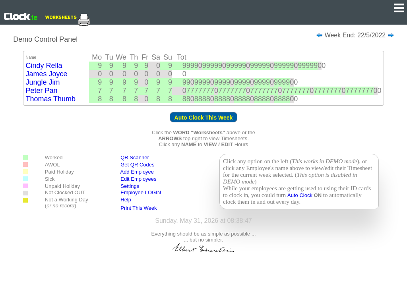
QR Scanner (134, 157)
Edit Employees (134, 179)
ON (318, 195)
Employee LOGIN (140, 192)
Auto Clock (300, 195)
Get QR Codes (137, 165)
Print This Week (138, 208)
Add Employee (137, 172)
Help (125, 200)
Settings (129, 186)
